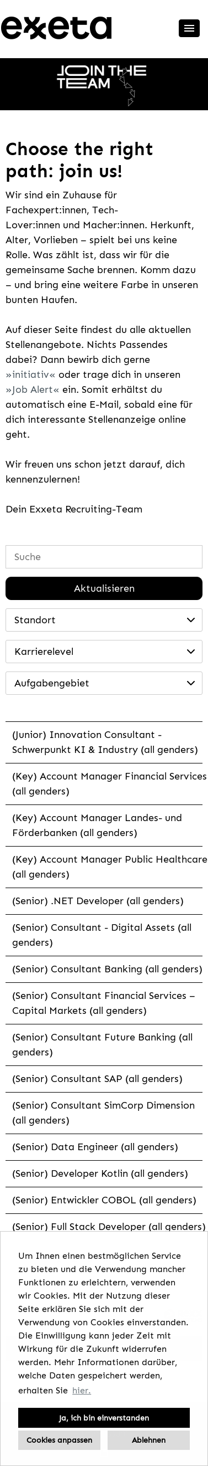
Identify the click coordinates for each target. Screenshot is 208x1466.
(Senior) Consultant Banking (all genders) (107, 969)
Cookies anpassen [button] (59, 1440)
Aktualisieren (104, 588)
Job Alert (32, 389)
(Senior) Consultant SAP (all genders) (97, 1079)
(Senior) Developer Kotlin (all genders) (100, 1173)
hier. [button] (81, 1390)
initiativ (30, 374)
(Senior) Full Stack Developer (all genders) (109, 1227)
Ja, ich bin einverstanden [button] (104, 1418)
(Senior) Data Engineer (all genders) (95, 1147)
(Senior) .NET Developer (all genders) (98, 901)
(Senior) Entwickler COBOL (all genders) (104, 1200)
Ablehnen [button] (149, 1440)
